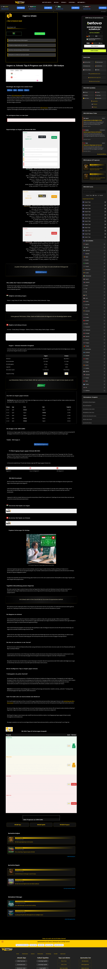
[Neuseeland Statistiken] (104, 327)
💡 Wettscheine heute (99, 62)
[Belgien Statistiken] (104, 257)
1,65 (69, 765)
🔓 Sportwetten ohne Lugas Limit (94, 77)
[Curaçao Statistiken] (104, 266)
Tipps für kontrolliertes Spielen (22, 945)
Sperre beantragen (49, 945)
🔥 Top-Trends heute (98, 66)
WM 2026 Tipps (17, 824)
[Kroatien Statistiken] (104, 317)
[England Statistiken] (104, 279)
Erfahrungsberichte (85, 964)
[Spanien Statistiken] (104, 365)
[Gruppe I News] (105, 228)
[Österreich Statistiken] (104, 336)
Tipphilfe (64, 2)
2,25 (66, 373)
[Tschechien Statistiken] (104, 375)
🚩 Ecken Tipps (98, 95)
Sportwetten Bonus (87, 423)
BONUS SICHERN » (94, 50)
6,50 (69, 803)
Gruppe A (12, 70)
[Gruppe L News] (105, 237)
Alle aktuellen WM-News (101, 154)
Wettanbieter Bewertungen (89, 402)
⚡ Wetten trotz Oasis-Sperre (94, 81)
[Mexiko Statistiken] (104, 324)
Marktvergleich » (103, 11)
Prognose (27, 90)
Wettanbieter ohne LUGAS (89, 409)
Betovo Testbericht (94, 46)
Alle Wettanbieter (85, 961)
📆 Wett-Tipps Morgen (87, 69)
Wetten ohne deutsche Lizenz (89, 416)
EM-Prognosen (44, 107)
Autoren (32, 953)
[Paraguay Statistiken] (104, 343)
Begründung (26, 144)
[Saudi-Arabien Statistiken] (104, 349)
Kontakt (55, 953)
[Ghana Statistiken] (104, 286)
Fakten (15, 90)
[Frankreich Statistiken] (104, 282)
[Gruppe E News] (105, 215)
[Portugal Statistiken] (104, 346)
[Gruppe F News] (105, 218)
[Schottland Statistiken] (104, 352)
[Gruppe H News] (105, 224)
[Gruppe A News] (105, 202)
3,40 (46, 373)
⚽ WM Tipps (85, 92)
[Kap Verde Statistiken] (104, 305)
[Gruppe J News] (105, 231)
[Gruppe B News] (105, 205)
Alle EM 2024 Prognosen (41, 272)
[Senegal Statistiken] (104, 362)
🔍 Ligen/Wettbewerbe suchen (94, 73)
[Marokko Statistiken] (104, 321)
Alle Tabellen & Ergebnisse (41, 444)
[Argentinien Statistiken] (104, 250)
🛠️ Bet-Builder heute (86, 66)
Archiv (17, 953)
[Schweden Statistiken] (104, 356)
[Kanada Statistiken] (104, 301)
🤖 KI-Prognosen (94, 104)
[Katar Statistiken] (104, 308)
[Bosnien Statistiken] (104, 260)
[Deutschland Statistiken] (104, 270)
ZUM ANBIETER (21, 7)
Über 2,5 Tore (63, 961)
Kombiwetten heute (21, 964)
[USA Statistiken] (104, 387)
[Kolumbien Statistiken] (104, 311)
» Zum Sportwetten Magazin (69, 888)
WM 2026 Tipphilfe (41, 824)
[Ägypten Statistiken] (104, 244)
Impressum (62, 953)
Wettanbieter (81, 2)
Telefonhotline (41, 945)
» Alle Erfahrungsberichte (70, 919)
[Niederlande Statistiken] (104, 330)
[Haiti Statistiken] (104, 289)
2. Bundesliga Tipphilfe (42, 964)
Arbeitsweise (25, 953)
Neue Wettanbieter (87, 405)
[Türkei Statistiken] (104, 381)
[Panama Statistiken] (104, 340)
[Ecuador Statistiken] (104, 273)
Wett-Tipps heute (47, 2)
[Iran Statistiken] (104, 295)
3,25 (69, 784)
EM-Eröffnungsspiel (17, 95)
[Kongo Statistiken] (104, 314)
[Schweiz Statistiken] (104, 359)
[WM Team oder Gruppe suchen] (94, 192)
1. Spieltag (16, 70)
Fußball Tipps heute (21, 961)
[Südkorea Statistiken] (104, 371)
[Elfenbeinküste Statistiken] (104, 276)
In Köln (21, 70)
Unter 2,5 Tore (64, 964)
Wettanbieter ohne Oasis (88, 412)
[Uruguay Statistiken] (104, 384)
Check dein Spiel (33, 945)
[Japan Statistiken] (104, 298)
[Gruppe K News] (105, 234)
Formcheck (21, 90)
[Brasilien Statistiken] (104, 263)
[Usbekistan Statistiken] (104, 391)
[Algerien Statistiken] (104, 247)
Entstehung (48, 953)
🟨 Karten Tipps (86, 98)
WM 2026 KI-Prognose (64, 824)
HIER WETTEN (40, 34)
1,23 (69, 745)
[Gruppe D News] (105, 212)
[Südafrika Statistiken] (104, 368)
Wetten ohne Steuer (87, 419)
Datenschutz (40, 953)
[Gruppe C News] (105, 208)
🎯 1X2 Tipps (97, 92)
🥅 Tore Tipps (85, 95)
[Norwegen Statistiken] (104, 333)
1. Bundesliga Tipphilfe (42, 961)
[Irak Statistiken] (104, 292)
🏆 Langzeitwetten (94, 101)
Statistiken (72, 2)
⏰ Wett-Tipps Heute (86, 62)
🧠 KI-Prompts (94, 107)
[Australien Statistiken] (104, 254)
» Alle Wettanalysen (71, 856)
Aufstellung (10, 90)
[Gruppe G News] (105, 221)
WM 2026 (56, 2)
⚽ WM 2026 (97, 69)
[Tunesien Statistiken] (104, 378)
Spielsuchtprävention (59, 945)
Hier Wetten (54, 137)
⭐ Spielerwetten (98, 98)
